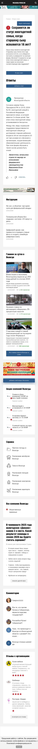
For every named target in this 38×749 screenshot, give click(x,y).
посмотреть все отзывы (19, 717)
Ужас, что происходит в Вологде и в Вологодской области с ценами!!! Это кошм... (22, 632)
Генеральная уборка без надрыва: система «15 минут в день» (19, 219)
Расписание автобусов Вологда (20, 457)
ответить (22, 177)
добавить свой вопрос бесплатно (19, 380)
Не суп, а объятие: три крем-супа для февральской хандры (18, 207)
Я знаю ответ (19, 73)
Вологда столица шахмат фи (21, 643)
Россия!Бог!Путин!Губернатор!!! (19, 622)
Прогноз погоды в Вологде (19, 449)
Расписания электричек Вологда (21, 482)
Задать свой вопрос (24, 23)
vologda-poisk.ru (19, 3)
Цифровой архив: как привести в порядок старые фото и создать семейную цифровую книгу (17, 233)
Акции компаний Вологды (18, 389)
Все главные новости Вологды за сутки (19, 353)
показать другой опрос (19, 581)
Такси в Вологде (18, 466)
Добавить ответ (19, 86)
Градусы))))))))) (17, 600)
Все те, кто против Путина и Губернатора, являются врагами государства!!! (20, 611)
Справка (10, 442)
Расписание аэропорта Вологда (21, 490)
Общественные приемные (12, 511)
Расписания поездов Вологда (20, 474)
